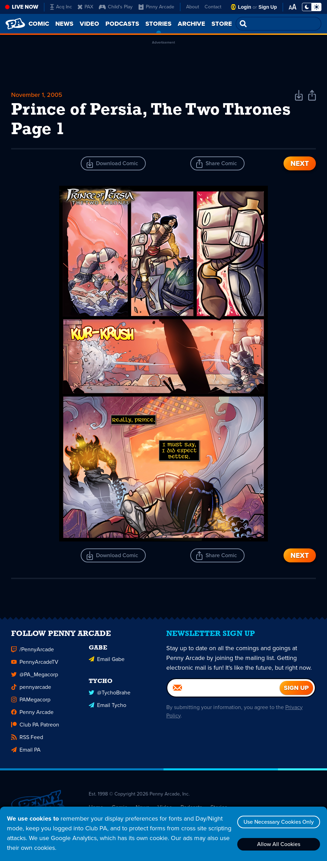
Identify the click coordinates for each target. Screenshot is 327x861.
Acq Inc (61, 6)
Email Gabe (107, 662)
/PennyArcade (32, 652)
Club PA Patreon (35, 727)
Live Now (25, 7)
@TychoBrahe (109, 695)
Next (299, 163)
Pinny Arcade (156, 6)
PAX (85, 6)
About (192, 6)
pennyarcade (31, 690)
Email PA (26, 752)
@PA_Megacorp (34, 677)
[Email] (223, 690)
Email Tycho (107, 708)
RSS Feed (27, 740)
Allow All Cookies (278, 844)
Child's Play (116, 6)
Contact (213, 6)
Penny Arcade (32, 715)
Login (244, 7)
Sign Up (267, 7)
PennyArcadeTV (34, 665)
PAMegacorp (30, 702)
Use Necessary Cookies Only (279, 822)
